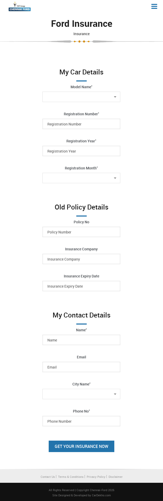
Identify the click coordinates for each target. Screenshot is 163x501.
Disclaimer (116, 477)
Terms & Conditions (71, 477)
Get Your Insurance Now (81, 446)
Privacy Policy (96, 477)
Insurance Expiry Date (81, 276)
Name (81, 329)
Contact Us (48, 477)
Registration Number (81, 113)
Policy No (81, 221)
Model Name (81, 86)
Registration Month (81, 167)
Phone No (81, 411)
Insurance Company (81, 248)
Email (81, 356)
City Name (81, 383)
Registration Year (81, 140)
